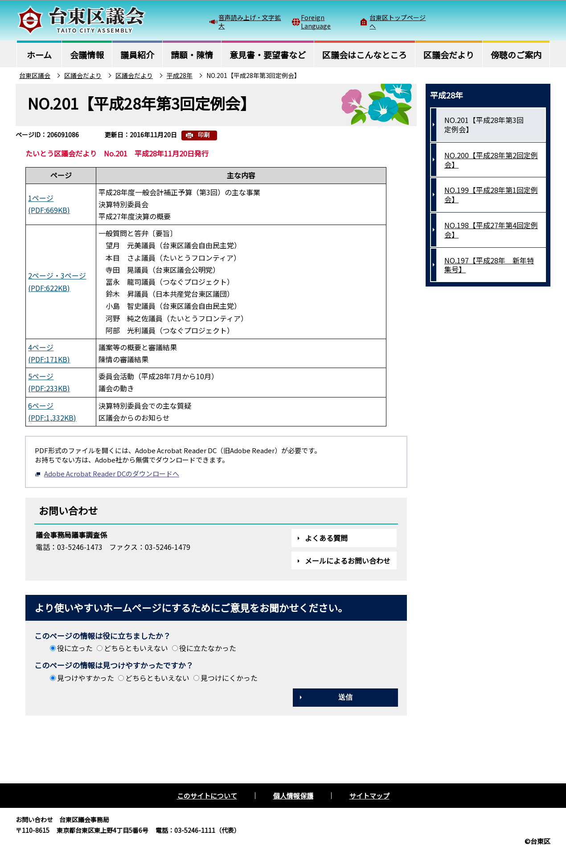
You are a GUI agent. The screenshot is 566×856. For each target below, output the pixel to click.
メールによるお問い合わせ (347, 560)
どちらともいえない (136, 648)
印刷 (203, 134)
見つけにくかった (229, 677)
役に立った (75, 648)
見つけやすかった (85, 677)
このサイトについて (207, 795)
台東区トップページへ (397, 21)
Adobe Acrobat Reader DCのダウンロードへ (107, 473)
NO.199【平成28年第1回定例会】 (491, 194)
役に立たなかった (207, 648)
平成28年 (180, 75)
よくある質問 (326, 537)
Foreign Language (316, 21)
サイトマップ (369, 795)
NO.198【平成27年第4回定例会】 (491, 230)
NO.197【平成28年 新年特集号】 (489, 265)
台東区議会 (34, 75)
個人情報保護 (293, 795)
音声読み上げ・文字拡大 (249, 21)
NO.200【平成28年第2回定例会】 (491, 160)
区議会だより (83, 75)
